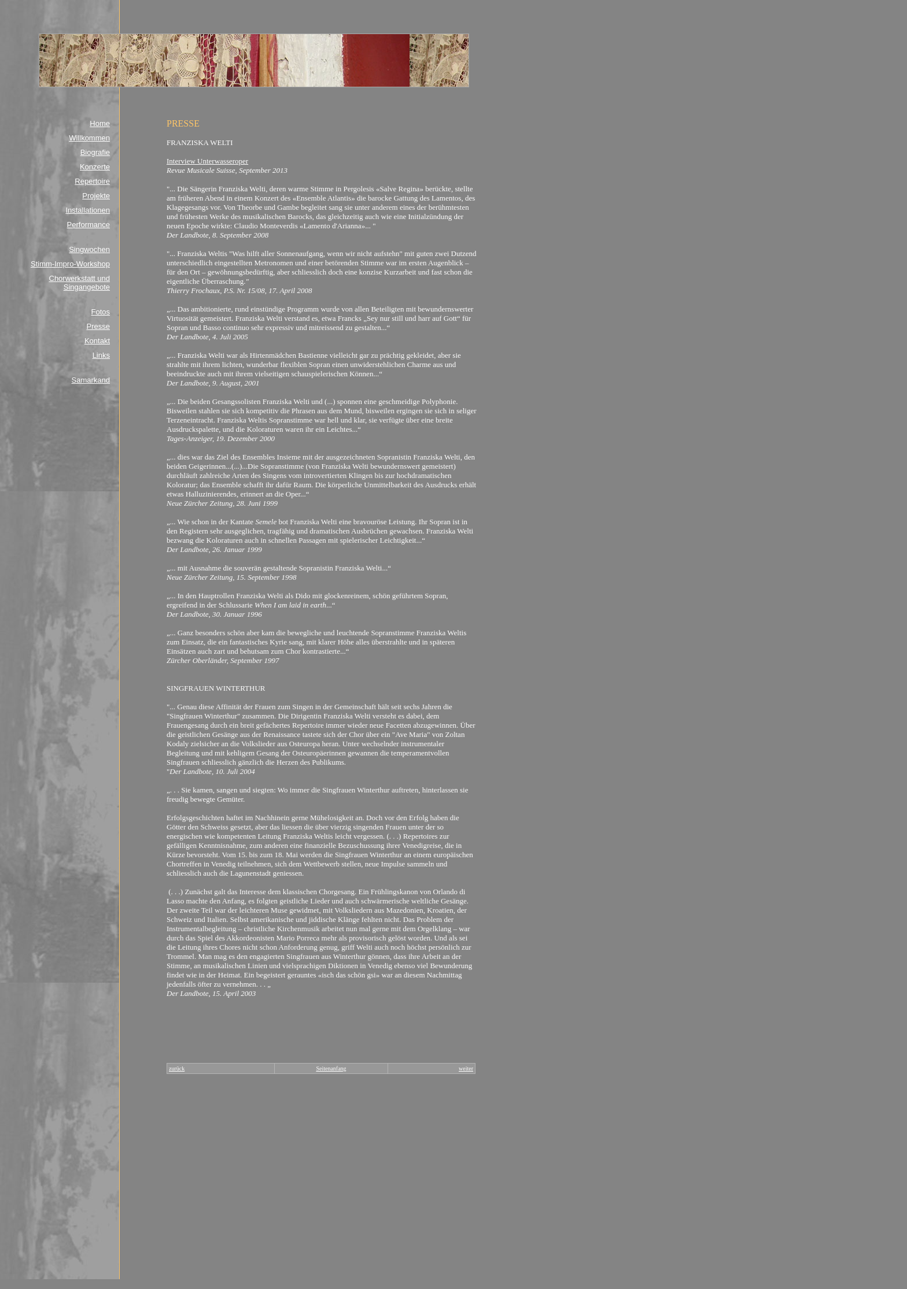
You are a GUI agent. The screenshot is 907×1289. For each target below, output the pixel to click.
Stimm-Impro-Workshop (70, 264)
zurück (177, 1068)
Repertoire (92, 181)
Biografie (95, 152)
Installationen (87, 210)
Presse (98, 326)
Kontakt (97, 340)
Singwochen (89, 249)
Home (100, 123)
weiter (466, 1068)
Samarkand (91, 380)
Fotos (100, 312)
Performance (88, 224)
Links (101, 355)
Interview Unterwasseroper (207, 161)
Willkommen (89, 138)
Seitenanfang (331, 1068)
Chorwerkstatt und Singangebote (79, 282)
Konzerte (95, 166)
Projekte (96, 195)
